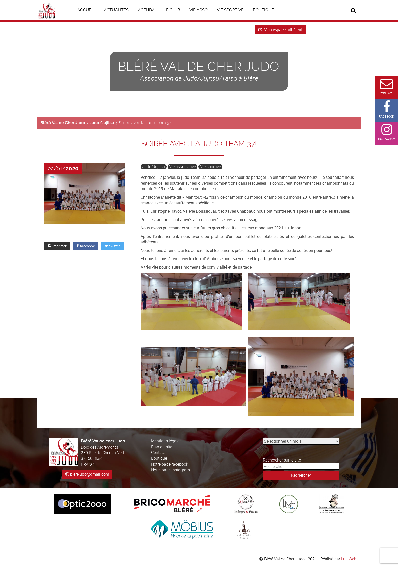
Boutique (159, 458)
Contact (158, 452)
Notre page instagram (170, 470)
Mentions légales (166, 441)
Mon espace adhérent (280, 29)
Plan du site (161, 447)
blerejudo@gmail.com (89, 474)
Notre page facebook (169, 464)
